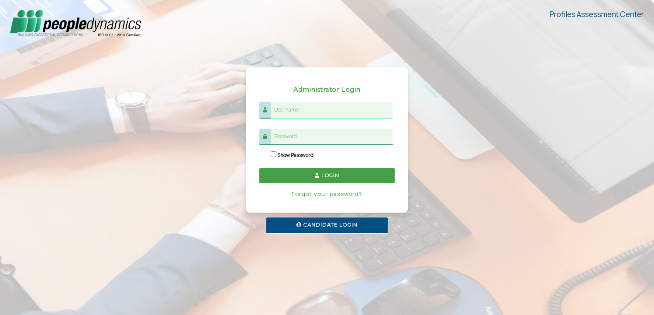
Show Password (292, 154)
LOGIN (327, 175)
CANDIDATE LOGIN (327, 225)
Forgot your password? (327, 194)
